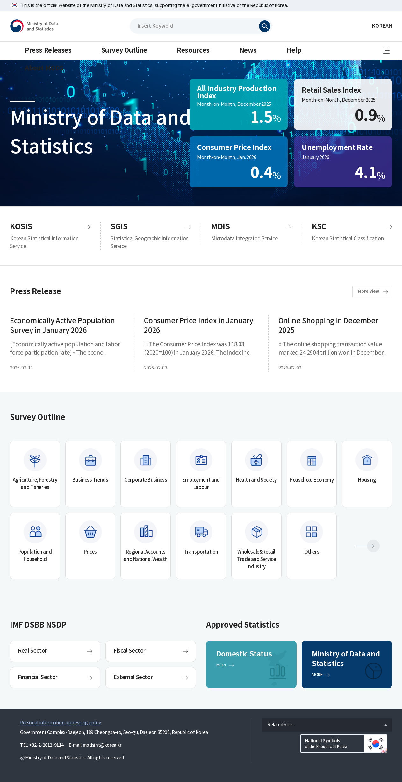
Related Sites (278, 723)
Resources (193, 50)
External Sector (133, 677)
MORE (221, 665)
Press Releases (48, 50)
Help (293, 50)
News (248, 50)
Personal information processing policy (60, 723)
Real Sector (32, 651)
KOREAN (382, 26)
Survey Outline (124, 50)
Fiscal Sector (129, 651)
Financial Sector (38, 677)
